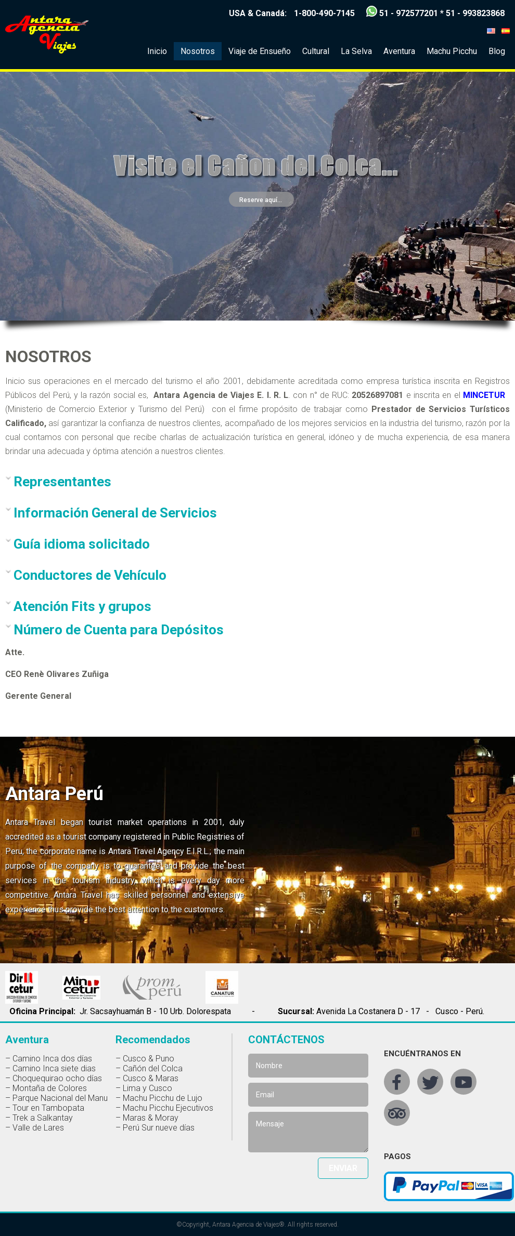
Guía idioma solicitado (82, 544)
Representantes (62, 481)
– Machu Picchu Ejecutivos (164, 1108)
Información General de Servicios (115, 513)
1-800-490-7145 (324, 13)
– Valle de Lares (34, 1128)
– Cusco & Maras (146, 1078)
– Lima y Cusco (143, 1088)
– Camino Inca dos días (48, 1059)
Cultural (315, 51)
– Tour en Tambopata (44, 1108)
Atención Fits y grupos (82, 606)
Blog (496, 51)
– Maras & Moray (146, 1118)
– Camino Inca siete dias (50, 1068)
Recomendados (152, 1039)
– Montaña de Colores (46, 1088)
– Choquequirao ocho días (53, 1078)
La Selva (356, 51)
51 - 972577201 (408, 13)
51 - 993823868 (475, 13)
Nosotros (198, 51)
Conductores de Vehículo (90, 575)
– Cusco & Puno (144, 1059)
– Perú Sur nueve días (155, 1128)
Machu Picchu (452, 51)
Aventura (399, 51)
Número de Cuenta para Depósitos (119, 629)
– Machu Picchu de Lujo (158, 1098)
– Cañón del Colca (149, 1068)
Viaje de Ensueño (259, 51)
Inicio (157, 51)
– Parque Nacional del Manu (56, 1098)
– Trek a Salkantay (39, 1118)
